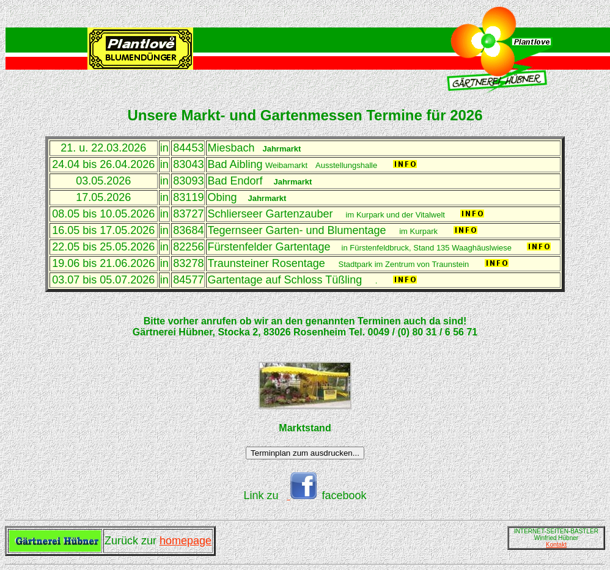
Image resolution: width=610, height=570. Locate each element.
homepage (185, 541)
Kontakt (556, 544)
